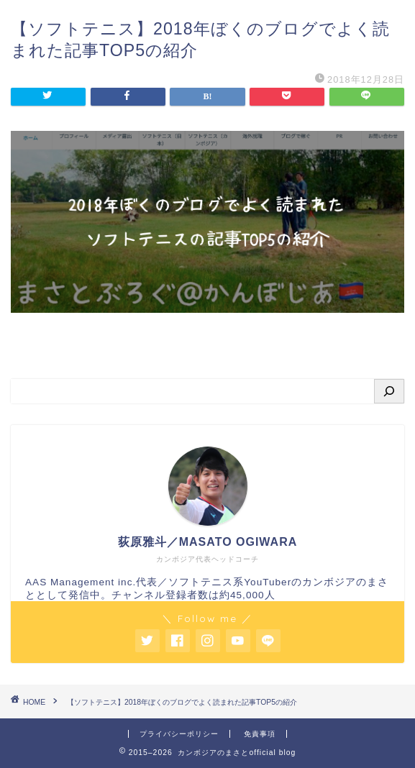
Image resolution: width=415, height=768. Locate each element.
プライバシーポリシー (179, 734)
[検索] (389, 391)
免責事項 (259, 734)
